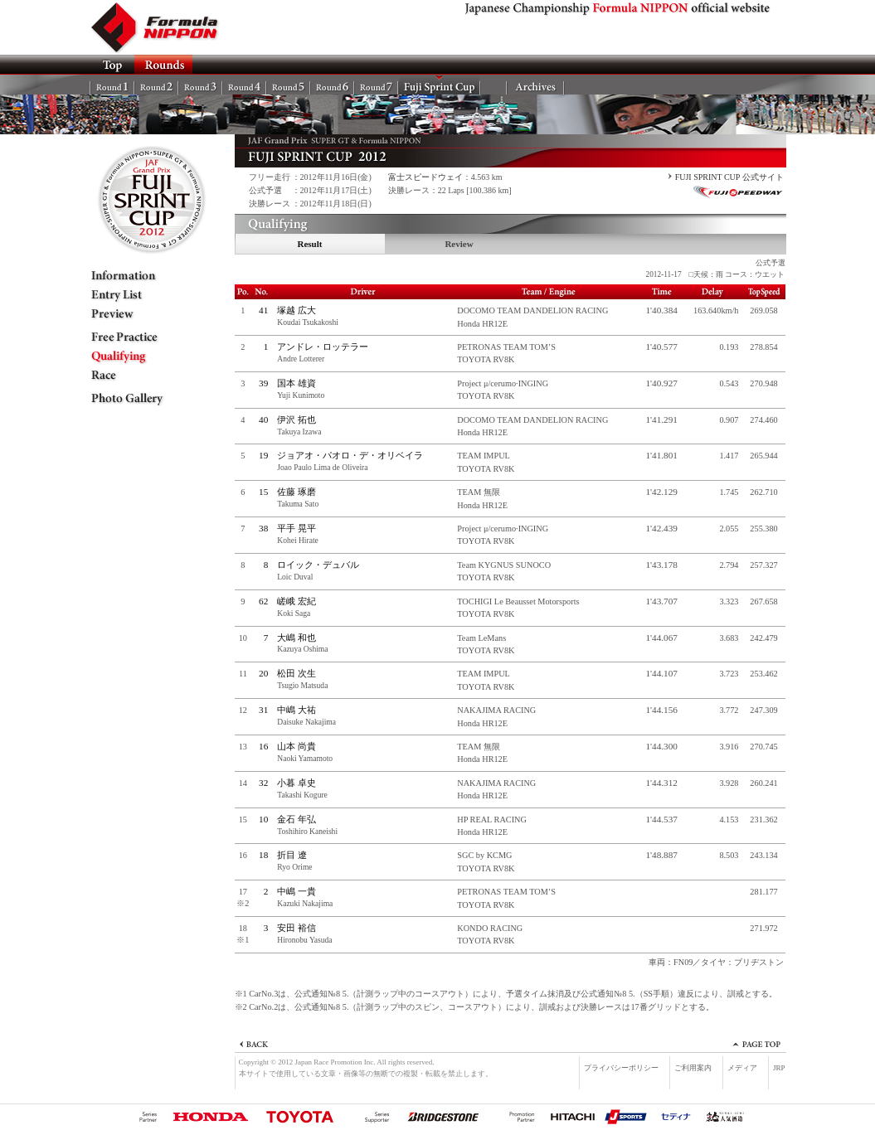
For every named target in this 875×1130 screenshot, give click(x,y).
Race (139, 375)
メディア (742, 1068)
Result (310, 244)
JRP (779, 1068)
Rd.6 (332, 85)
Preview (139, 314)
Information (139, 276)
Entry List (139, 295)
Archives (535, 85)
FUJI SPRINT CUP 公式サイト (729, 177)
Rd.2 (156, 85)
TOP (112, 65)
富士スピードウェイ (425, 177)
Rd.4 (244, 85)
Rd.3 (200, 85)
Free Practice (139, 337)
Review (459, 244)
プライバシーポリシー (621, 1068)
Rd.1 (112, 85)
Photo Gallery (139, 398)
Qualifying (139, 356)
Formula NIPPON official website (164, 27)
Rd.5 (288, 85)
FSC (439, 85)
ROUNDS (163, 65)
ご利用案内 (693, 1068)
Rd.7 (376, 85)
